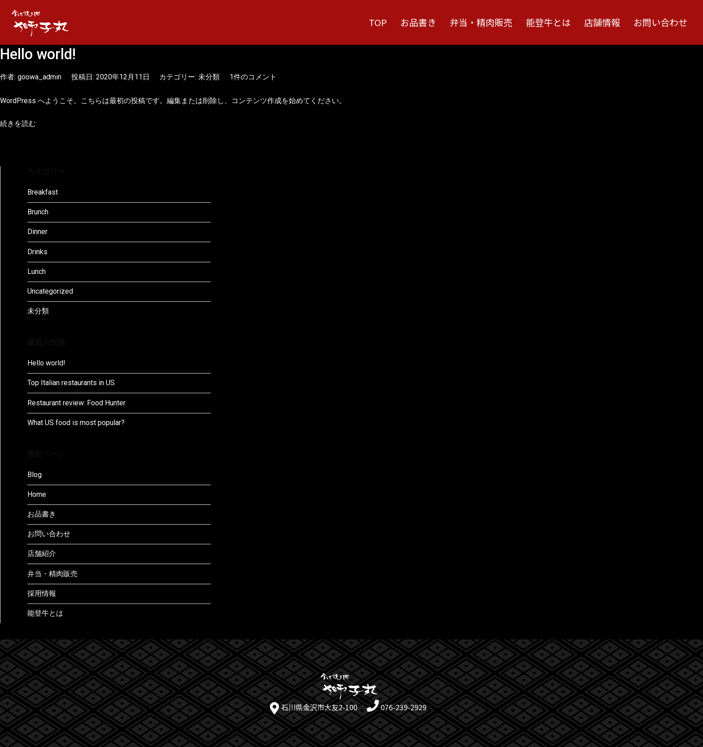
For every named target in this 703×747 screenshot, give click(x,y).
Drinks (37, 252)
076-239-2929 (403, 707)
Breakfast (42, 192)
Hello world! (38, 54)
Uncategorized (50, 291)
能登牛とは (548, 22)
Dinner (37, 231)
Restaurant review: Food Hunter (76, 403)
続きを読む (18, 123)
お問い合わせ (660, 22)
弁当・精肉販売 (481, 22)
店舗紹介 (41, 553)
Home (36, 494)
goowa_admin (39, 77)
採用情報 (41, 593)
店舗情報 (602, 22)
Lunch (36, 271)
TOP (378, 22)
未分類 (209, 77)
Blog (34, 474)
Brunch (37, 212)
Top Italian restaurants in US (71, 382)
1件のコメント (253, 77)
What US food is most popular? (76, 422)
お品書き (418, 22)
